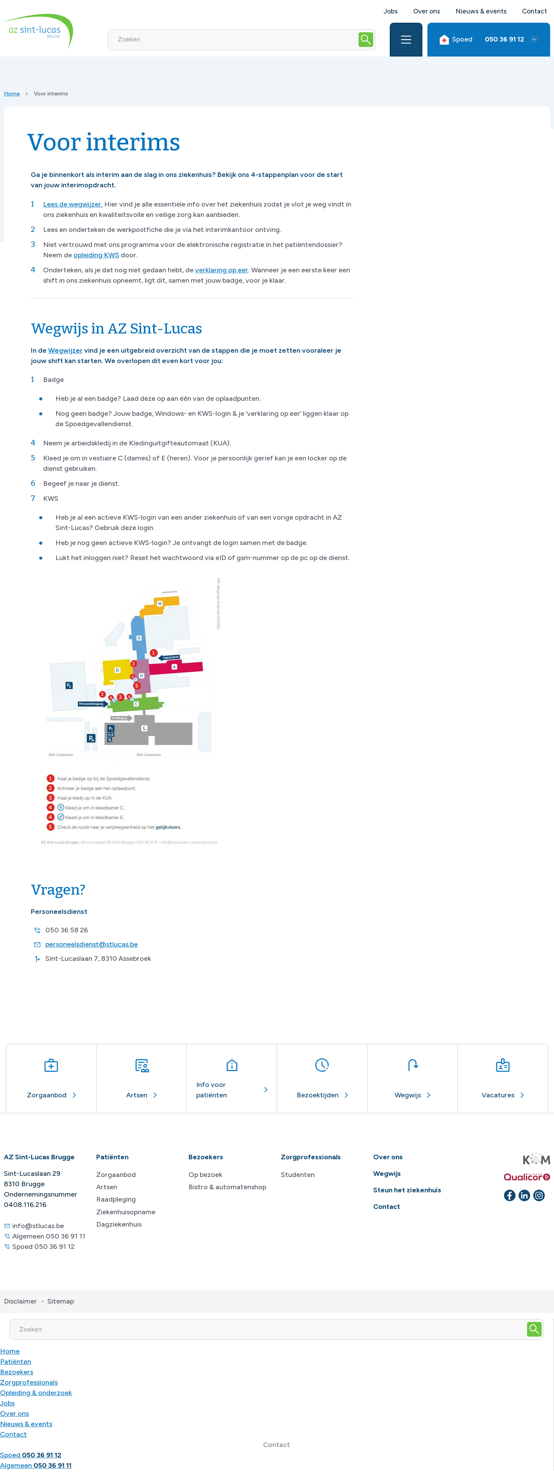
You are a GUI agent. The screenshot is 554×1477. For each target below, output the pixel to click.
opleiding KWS (96, 255)
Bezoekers (16, 1372)
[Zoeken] (232, 40)
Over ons (426, 11)
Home (12, 93)
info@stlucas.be (38, 1226)
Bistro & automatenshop (227, 1187)
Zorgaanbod (116, 1174)
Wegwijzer (65, 350)
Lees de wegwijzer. (73, 204)
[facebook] (510, 1195)
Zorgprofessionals (29, 1382)
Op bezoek (205, 1174)
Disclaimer (20, 1301)
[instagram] (539, 1195)
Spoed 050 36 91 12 (43, 1246)
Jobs (391, 11)
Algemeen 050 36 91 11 (48, 1236)
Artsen (106, 1187)
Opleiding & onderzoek (36, 1393)
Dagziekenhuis (119, 1224)
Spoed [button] (482, 39)
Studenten (298, 1174)
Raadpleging (116, 1199)
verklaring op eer (221, 270)
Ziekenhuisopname (125, 1212)
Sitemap (60, 1301)
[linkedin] (524, 1195)
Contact (534, 11)
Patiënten (15, 1361)
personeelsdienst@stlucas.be (91, 944)
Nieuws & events (481, 11)
